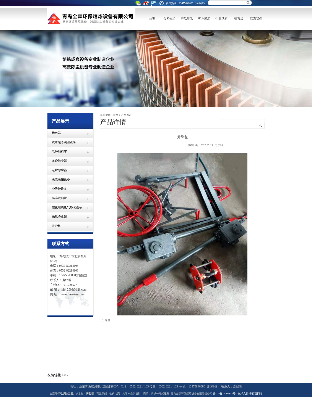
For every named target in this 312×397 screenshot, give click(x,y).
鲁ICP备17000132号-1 (225, 393)
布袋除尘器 (59, 160)
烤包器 (56, 133)
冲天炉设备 (59, 188)
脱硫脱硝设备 (61, 179)
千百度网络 (255, 393)
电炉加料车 (59, 151)
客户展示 (204, 18)
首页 (152, 18)
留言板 (238, 18)
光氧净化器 (59, 216)
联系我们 (256, 18)
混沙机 (56, 226)
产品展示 (187, 18)
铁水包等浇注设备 (64, 142)
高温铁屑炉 (59, 198)
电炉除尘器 (59, 170)
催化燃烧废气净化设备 (67, 207)
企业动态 (221, 18)
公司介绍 (169, 18)
